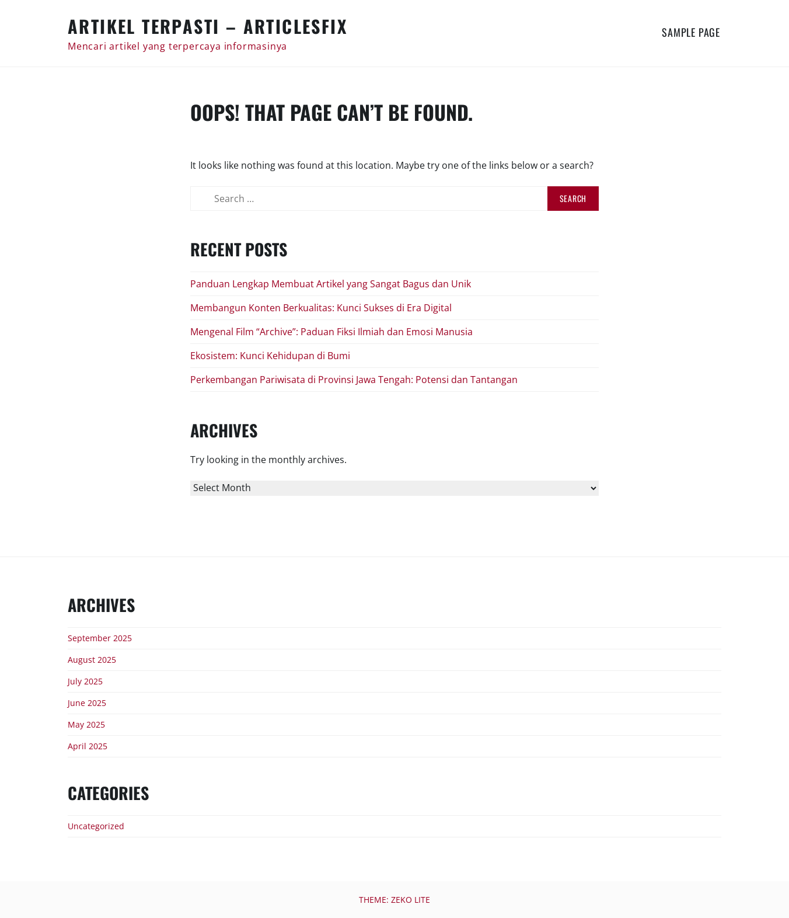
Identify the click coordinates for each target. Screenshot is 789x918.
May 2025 (86, 724)
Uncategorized (96, 826)
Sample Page (691, 32)
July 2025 (85, 681)
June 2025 (87, 702)
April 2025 (87, 746)
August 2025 (92, 659)
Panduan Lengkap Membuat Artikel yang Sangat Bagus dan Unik (330, 283)
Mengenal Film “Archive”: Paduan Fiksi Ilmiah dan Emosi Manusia (331, 331)
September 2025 (100, 638)
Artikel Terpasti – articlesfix (207, 26)
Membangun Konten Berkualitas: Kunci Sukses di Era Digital (321, 307)
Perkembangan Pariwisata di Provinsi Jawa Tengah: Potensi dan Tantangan (354, 379)
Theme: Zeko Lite (394, 899)
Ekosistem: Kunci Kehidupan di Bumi (270, 355)
